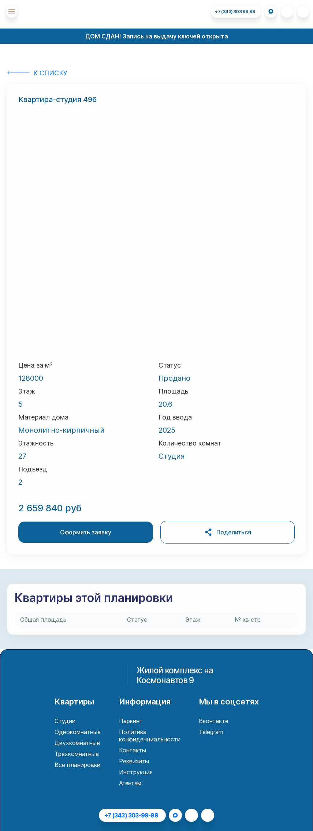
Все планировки (77, 764)
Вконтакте (213, 721)
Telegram (211, 732)
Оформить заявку (85, 532)
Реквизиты (134, 761)
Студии (65, 721)
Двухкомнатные (77, 743)
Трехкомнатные (77, 753)
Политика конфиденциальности (149, 735)
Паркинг (130, 721)
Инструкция (136, 772)
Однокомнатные (78, 732)
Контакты (132, 750)
